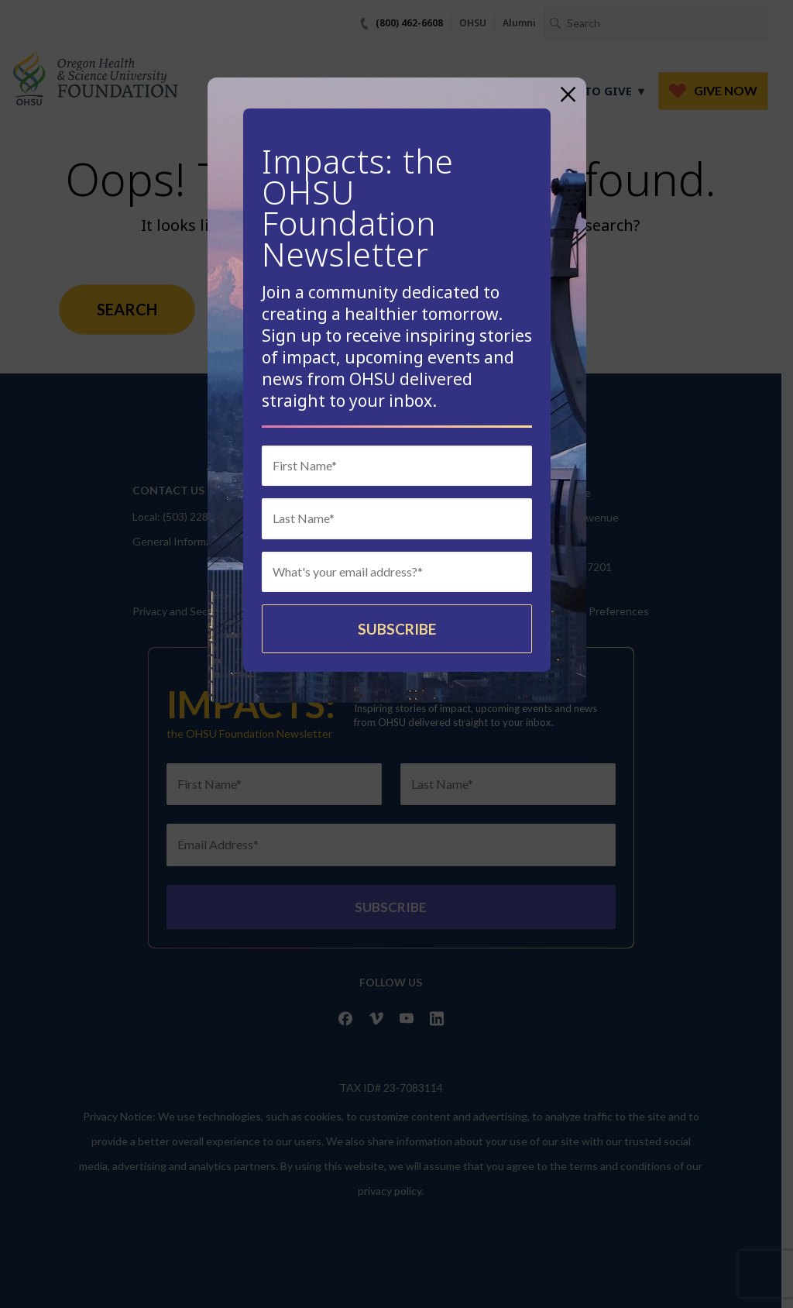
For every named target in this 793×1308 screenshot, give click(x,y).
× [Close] (568, 95)
